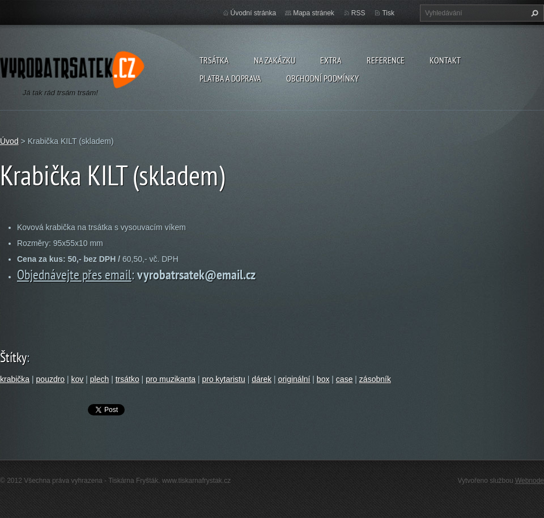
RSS (358, 13)
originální (294, 379)
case (344, 379)
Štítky (13, 357)
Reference (386, 60)
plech (99, 379)
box (323, 379)
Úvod (9, 141)
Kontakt (445, 60)
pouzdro (50, 379)
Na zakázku (274, 60)
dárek (261, 379)
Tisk (388, 13)
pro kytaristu (223, 379)
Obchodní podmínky (322, 78)
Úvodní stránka (254, 13)
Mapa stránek (313, 13)
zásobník (375, 379)
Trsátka (214, 60)
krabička (14, 379)
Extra (331, 60)
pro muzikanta (171, 379)
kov (77, 379)
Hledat (533, 13)
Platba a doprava (230, 78)
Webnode (529, 481)
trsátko (127, 379)
